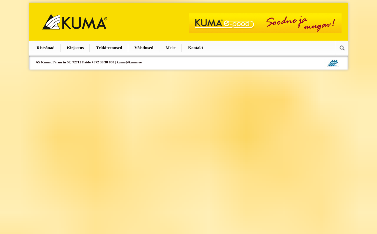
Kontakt (195, 47)
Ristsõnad (46, 47)
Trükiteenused (109, 47)
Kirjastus (75, 47)
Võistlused (143, 47)
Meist (171, 47)
